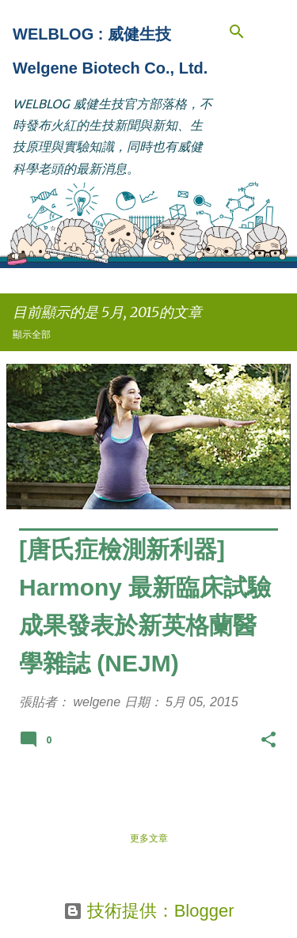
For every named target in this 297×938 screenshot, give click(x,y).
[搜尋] (236, 32)
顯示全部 (32, 334)
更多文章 (149, 838)
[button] (268, 742)
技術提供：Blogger (148, 911)
